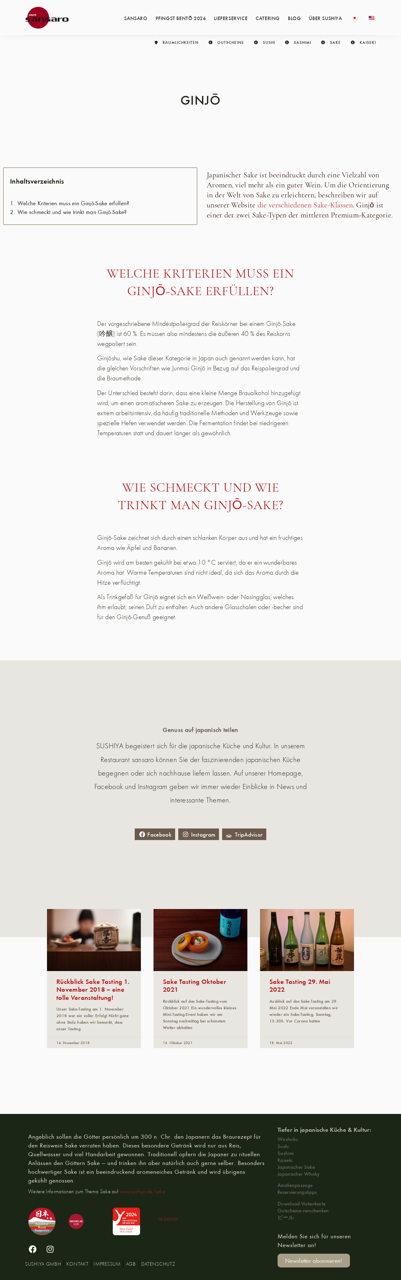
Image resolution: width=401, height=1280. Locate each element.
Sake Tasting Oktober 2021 (194, 985)
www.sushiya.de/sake (142, 1191)
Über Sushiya (325, 17)
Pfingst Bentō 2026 (181, 17)
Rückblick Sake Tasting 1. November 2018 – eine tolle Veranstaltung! (93, 989)
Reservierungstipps (297, 1191)
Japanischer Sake (296, 1166)
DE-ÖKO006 (169, 1219)
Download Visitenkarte (301, 1203)
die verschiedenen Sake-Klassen (305, 205)
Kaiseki (285, 1159)
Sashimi (286, 1153)
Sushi (283, 1146)
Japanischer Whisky (299, 1173)
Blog (294, 17)
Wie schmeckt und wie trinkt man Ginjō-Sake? (72, 212)
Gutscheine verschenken (303, 1210)
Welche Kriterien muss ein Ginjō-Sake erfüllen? (73, 203)
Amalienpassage (295, 1185)
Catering (268, 17)
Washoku (288, 1138)
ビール (286, 1217)
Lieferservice (230, 17)
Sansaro (135, 17)
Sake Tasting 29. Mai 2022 (299, 985)
